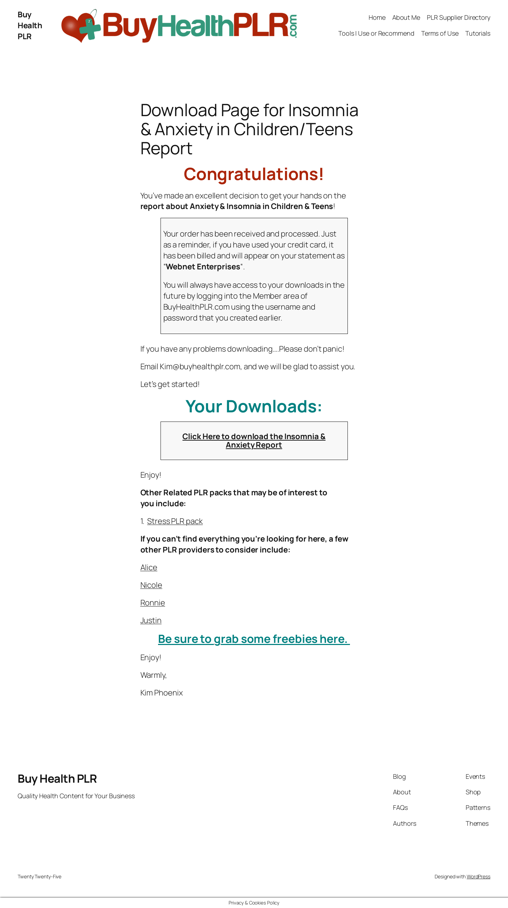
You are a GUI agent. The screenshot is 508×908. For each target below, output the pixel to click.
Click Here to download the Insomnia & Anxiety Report (253, 440)
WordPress (478, 876)
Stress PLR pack (175, 521)
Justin (151, 620)
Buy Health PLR (30, 25)
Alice (149, 567)
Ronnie (152, 602)
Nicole (151, 585)
